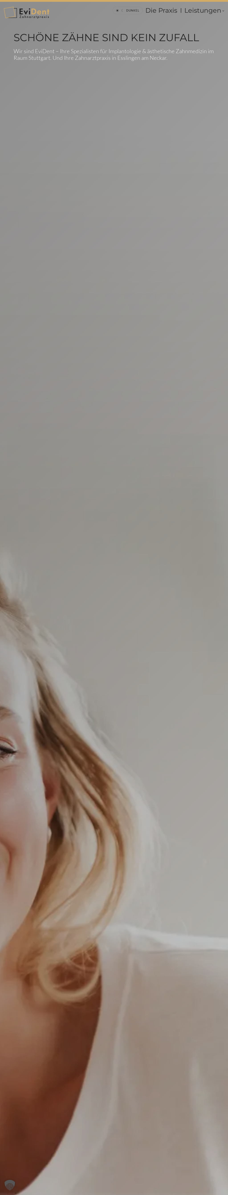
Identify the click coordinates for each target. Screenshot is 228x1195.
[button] (10, 1185)
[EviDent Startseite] (26, 13)
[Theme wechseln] (127, 10)
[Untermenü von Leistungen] (223, 10)
